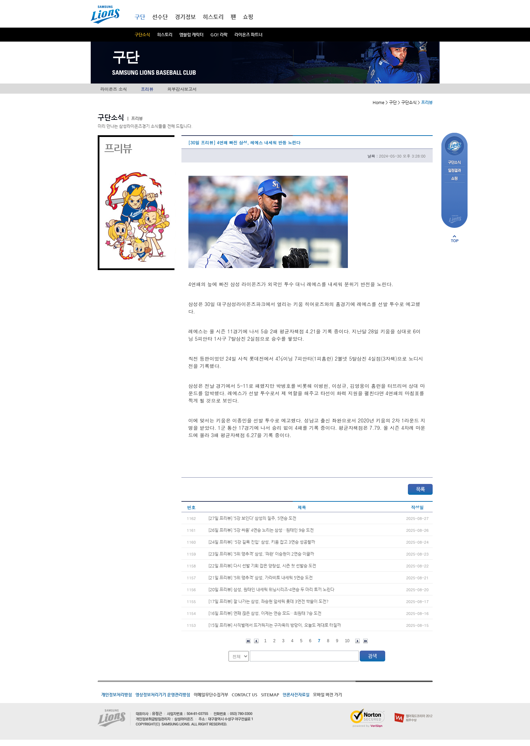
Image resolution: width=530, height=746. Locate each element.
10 (347, 640)
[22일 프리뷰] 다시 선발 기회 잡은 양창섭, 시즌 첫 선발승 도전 (262, 565)
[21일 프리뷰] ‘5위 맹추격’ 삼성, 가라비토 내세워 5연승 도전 (260, 577)
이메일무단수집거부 (211, 694)
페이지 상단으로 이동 (454, 238)
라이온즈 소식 (113, 89)
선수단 (160, 17)
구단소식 (142, 34)
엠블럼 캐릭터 (191, 34)
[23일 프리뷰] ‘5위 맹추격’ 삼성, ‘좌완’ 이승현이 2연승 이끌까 (261, 553)
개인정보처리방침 (116, 694)
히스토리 (164, 34)
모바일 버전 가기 (327, 694)
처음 (248, 641)
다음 (357, 641)
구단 (140, 17)
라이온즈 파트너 (248, 34)
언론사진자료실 (296, 694)
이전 (256, 641)
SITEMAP (270, 694)
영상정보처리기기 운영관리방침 (162, 694)
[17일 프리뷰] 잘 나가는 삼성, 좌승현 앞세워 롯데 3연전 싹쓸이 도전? (268, 601)
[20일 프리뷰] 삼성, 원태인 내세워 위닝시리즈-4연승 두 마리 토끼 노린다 (271, 589)
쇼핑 (248, 17)
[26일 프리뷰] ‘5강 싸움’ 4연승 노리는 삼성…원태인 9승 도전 (261, 530)
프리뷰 (147, 89)
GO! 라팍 (218, 34)
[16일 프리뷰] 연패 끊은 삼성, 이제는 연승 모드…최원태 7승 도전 (264, 613)
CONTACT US (244, 694)
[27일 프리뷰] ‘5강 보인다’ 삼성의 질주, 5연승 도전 (252, 518)
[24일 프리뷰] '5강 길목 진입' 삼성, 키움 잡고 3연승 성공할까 (261, 541)
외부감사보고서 (182, 89)
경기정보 (185, 17)
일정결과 (454, 171)
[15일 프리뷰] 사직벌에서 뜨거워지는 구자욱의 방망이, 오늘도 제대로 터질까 (274, 625)
